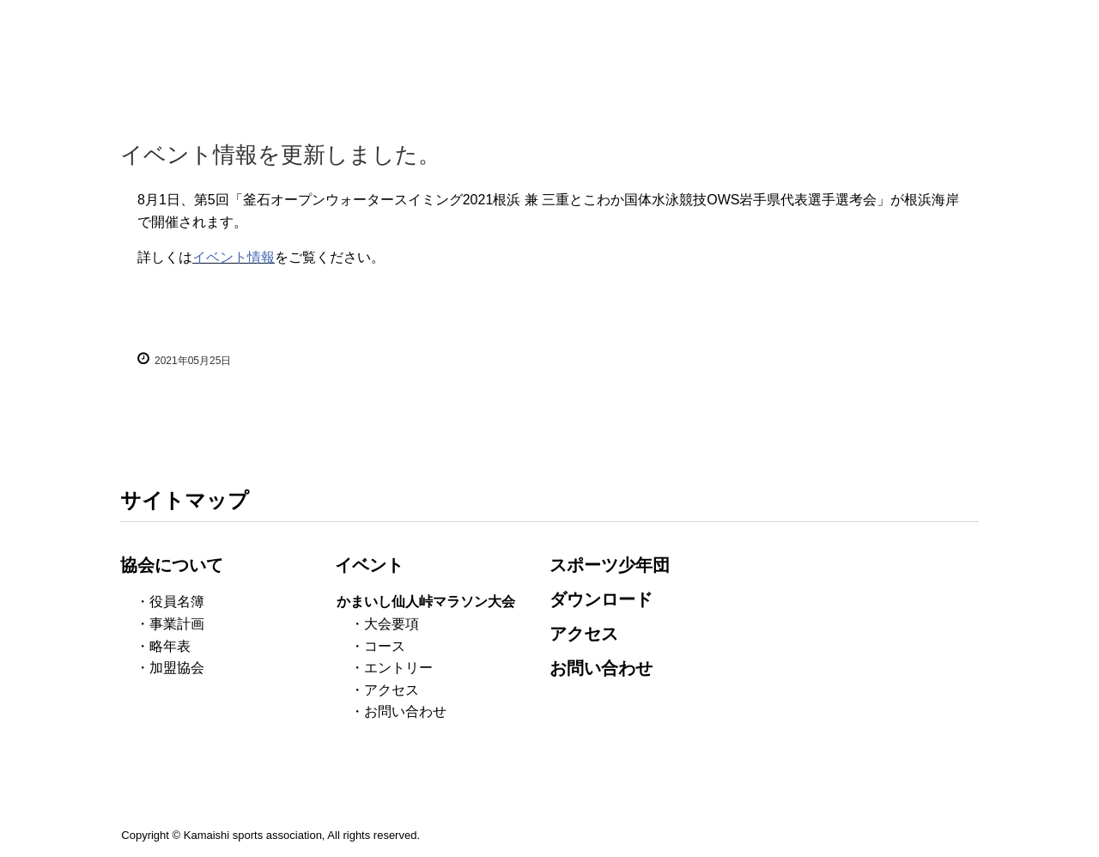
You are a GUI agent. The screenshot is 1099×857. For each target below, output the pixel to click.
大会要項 (391, 624)
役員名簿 (176, 601)
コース (384, 646)
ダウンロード (601, 599)
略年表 (170, 646)
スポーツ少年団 (610, 565)
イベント (369, 565)
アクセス (391, 690)
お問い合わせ (405, 711)
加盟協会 (176, 667)
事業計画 (176, 624)
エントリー (398, 667)
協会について (171, 565)
